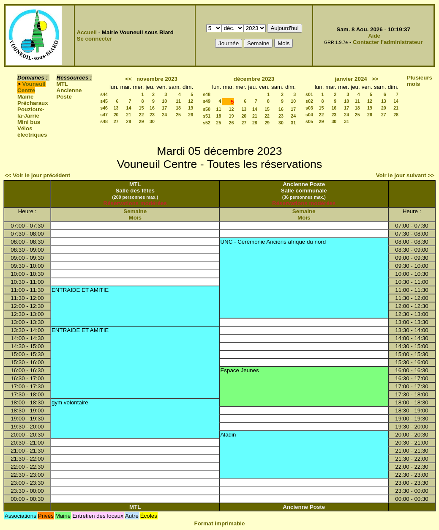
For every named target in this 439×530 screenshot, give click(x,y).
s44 (104, 94)
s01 (309, 94)
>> (375, 79)
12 (190, 101)
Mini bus (28, 122)
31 (293, 122)
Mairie (25, 96)
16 (152, 107)
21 (128, 114)
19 (190, 107)
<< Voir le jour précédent (37, 175)
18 (178, 107)
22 (141, 114)
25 (178, 114)
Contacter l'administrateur (388, 42)
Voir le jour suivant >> (405, 175)
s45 (104, 101)
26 (190, 114)
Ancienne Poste (69, 93)
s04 (309, 114)
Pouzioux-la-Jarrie (30, 112)
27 (116, 121)
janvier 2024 (351, 79)
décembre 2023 (254, 79)
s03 (309, 107)
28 (128, 121)
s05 (309, 121)
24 (164, 114)
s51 (206, 115)
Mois (135, 217)
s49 (206, 101)
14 (128, 107)
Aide (374, 36)
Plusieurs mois (419, 80)
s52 (206, 122)
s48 (104, 121)
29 (141, 121)
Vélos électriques (32, 131)
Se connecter (94, 39)
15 (141, 107)
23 (152, 114)
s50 (206, 109)
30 (152, 121)
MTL (62, 84)
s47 (104, 114)
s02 (309, 101)
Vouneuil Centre (31, 87)
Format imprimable (219, 523)
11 (178, 101)
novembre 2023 (156, 79)
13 (116, 107)
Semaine (135, 211)
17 (164, 107)
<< (128, 79)
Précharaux (32, 103)
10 (164, 101)
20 (116, 114)
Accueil (87, 32)
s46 (104, 107)
